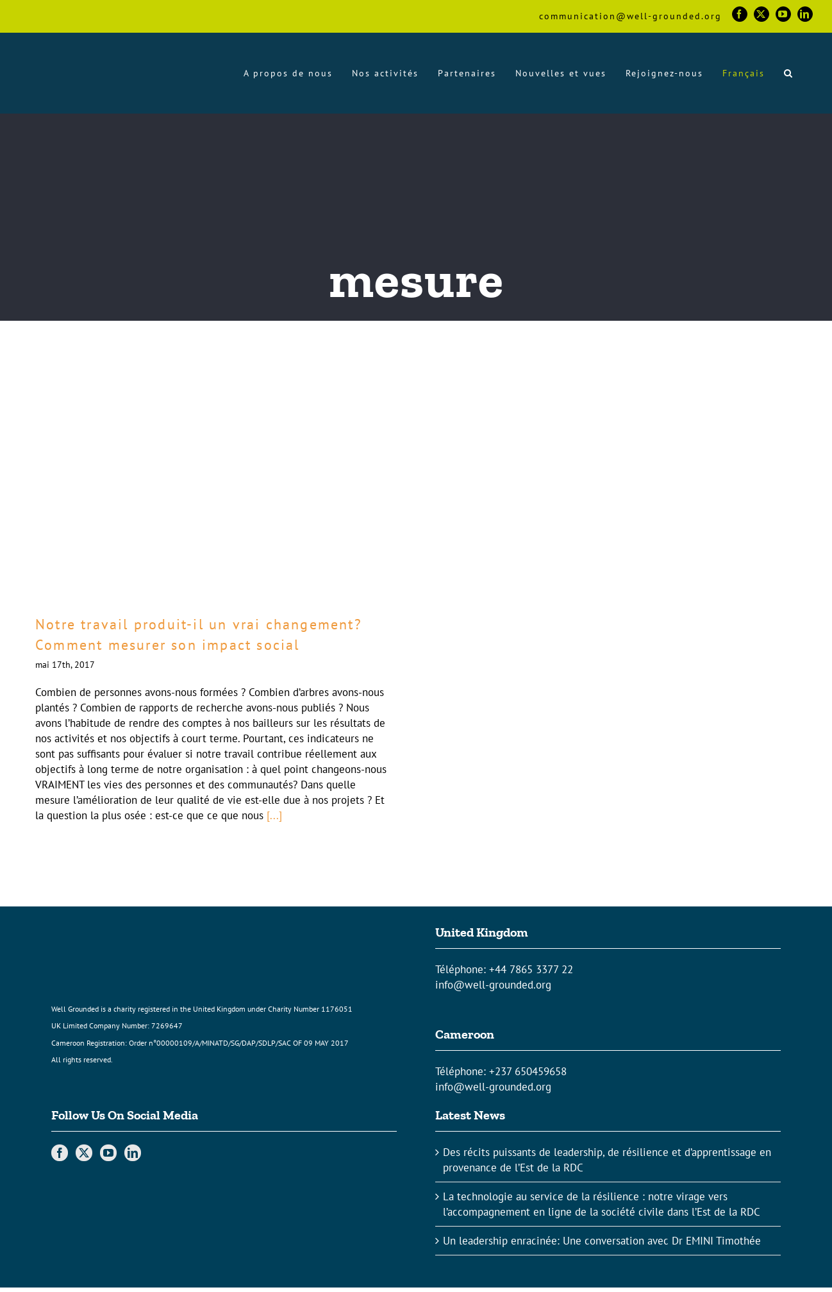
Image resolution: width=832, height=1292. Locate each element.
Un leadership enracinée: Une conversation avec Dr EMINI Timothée (602, 1241)
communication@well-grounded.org (630, 16)
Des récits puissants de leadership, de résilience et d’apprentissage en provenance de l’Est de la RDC (607, 1160)
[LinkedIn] (132, 1152)
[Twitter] (84, 1152)
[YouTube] (108, 1152)
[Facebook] (59, 1152)
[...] (274, 815)
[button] (789, 73)
